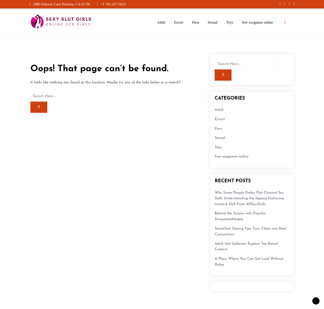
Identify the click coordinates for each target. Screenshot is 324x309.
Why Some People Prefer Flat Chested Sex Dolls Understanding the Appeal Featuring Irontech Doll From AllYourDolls (249, 198)
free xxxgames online (257, 22)
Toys (229, 22)
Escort (178, 22)
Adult (161, 22)
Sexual (213, 22)
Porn (195, 22)
